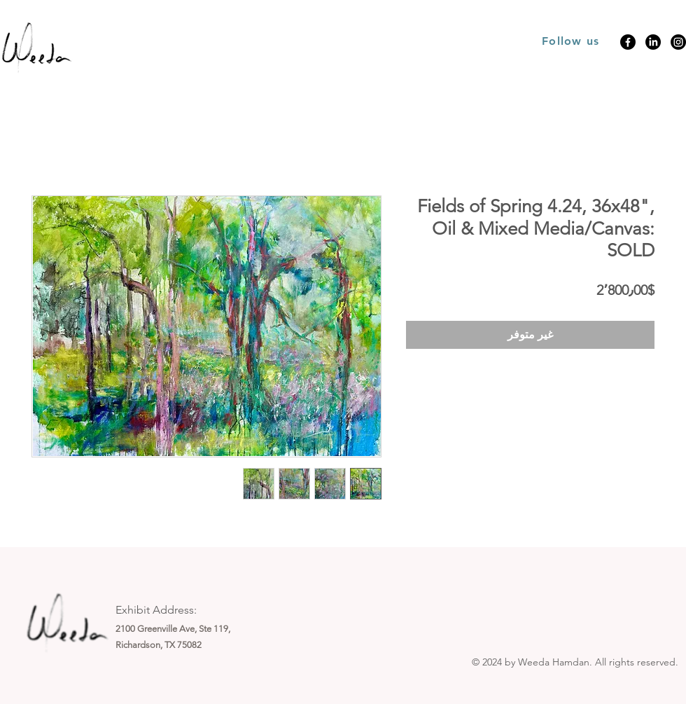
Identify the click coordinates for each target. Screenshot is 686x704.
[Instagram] (678, 42)
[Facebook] (628, 42)
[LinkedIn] (653, 42)
